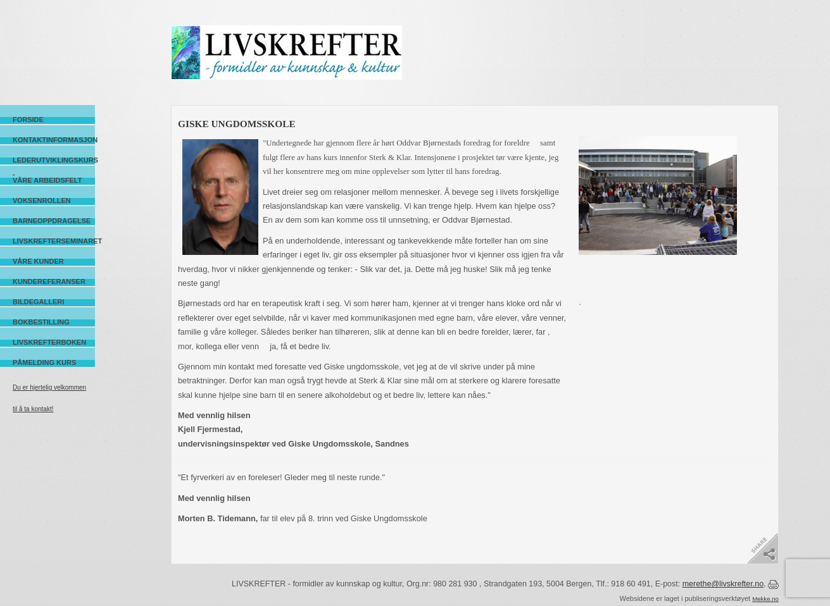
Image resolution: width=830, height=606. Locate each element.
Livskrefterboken (49, 342)
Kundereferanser (49, 281)
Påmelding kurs (44, 362)
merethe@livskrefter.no (723, 583)
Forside (28, 119)
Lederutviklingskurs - (54, 160)
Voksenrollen (42, 200)
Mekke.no (765, 598)
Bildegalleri (38, 302)
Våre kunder (38, 261)
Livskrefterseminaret (54, 241)
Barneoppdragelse (52, 221)
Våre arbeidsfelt (47, 180)
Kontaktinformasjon (54, 140)
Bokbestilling (41, 322)
